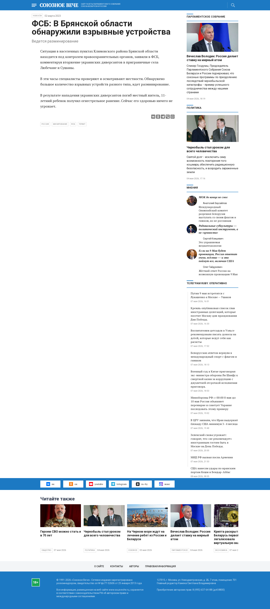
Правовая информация (160, 566)
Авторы (134, 566)
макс (164, 484)
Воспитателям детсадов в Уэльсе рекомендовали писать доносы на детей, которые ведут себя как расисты (213, 336)
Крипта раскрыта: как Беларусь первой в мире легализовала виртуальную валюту (232, 537)
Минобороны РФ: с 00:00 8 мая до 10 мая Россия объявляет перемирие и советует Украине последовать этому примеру (213, 403)
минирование (60, 124)
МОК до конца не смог (213, 197)
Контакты (116, 566)
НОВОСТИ (37, 16)
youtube (96, 484)
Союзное (132, 550)
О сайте (99, 566)
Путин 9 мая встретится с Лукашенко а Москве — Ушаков (211, 295)
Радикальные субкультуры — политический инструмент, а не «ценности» (218, 229)
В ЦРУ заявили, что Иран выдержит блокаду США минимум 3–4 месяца (214, 422)
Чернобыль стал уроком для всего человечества (208, 149)
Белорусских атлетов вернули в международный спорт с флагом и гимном (214, 356)
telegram (119, 484)
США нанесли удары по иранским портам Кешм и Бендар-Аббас (213, 470)
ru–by (142, 484)
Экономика (221, 550)
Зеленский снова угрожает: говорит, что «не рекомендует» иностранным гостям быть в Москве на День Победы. (211, 440)
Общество (46, 550)
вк (50, 484)
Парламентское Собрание (206, 16)
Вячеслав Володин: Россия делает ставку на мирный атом (212, 58)
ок (73, 484)
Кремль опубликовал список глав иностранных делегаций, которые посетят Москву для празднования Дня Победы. (214, 313)
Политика (194, 107)
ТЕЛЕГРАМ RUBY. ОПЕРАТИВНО (207, 283)
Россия (45, 124)
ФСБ (73, 124)
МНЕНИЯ (192, 187)
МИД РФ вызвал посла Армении (212, 457)
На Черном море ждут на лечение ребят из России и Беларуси (147, 535)
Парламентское (180, 550)
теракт (82, 124)
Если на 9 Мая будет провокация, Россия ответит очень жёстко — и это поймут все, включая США (218, 256)
